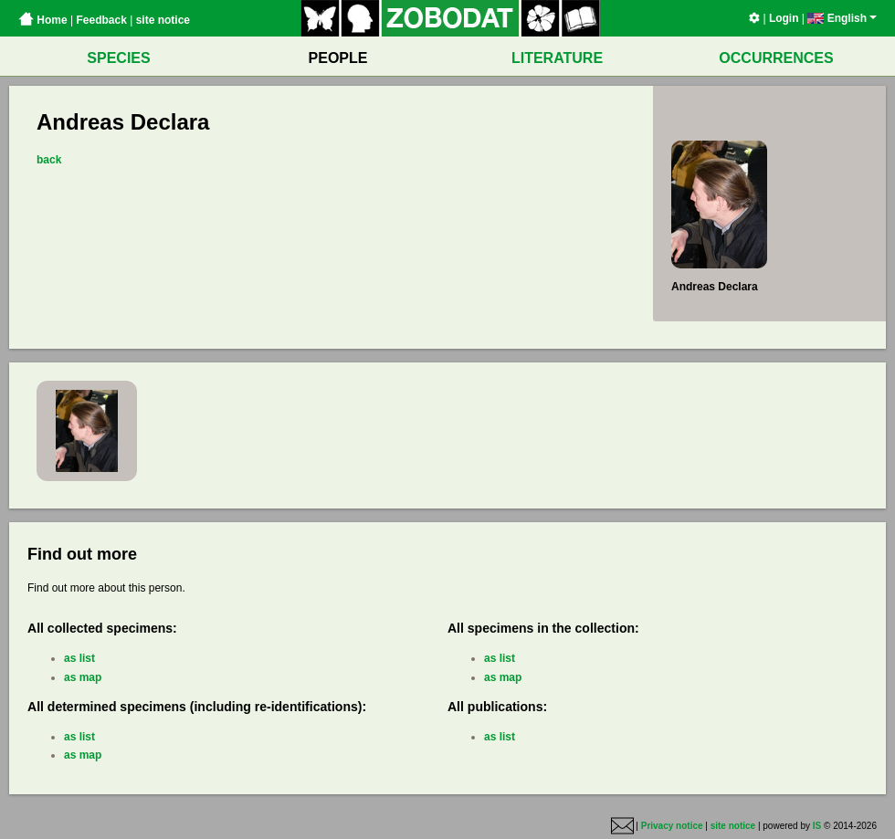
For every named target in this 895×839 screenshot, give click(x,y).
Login (784, 18)
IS (817, 826)
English (842, 18)
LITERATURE (557, 58)
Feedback (101, 20)
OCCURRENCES (776, 58)
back (49, 159)
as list (79, 658)
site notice (163, 20)
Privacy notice (672, 826)
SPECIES (118, 58)
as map (82, 677)
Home (43, 20)
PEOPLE (338, 58)
